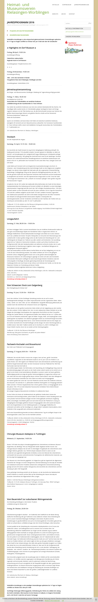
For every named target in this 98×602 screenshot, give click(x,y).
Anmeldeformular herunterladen (19, 35)
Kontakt (72, 14)
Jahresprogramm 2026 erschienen (75, 31)
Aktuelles (55, 4)
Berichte (55, 14)
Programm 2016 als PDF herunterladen (21, 31)
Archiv (63, 14)
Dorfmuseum (66, 4)
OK (63, 601)
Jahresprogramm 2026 (81, 4)
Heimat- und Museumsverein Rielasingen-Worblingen (28, 8)
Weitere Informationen (52, 601)
